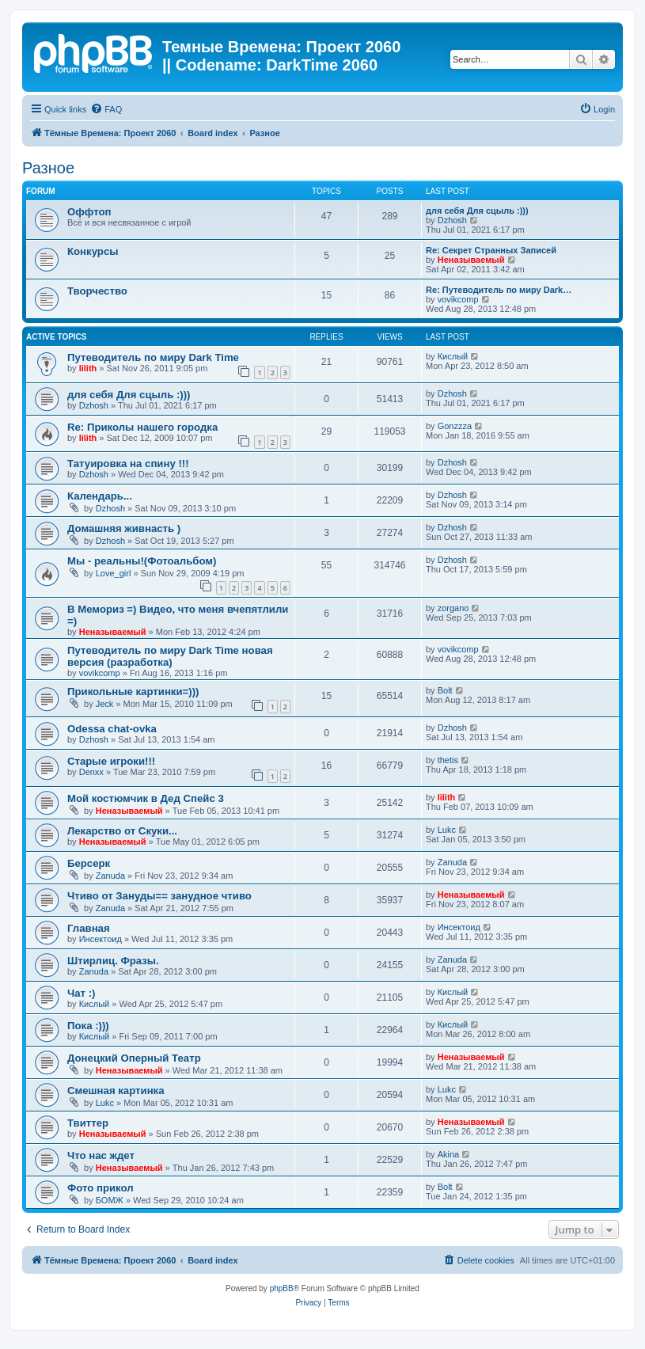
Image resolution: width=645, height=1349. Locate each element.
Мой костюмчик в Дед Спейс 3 (145, 798)
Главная (88, 928)
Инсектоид (100, 939)
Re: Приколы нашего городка (142, 427)
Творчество (97, 291)
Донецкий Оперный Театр (134, 1058)
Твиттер (87, 1123)
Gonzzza (455, 426)
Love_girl (113, 573)
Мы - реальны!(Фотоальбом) (142, 561)
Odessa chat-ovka (112, 729)
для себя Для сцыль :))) (477, 210)
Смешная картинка (116, 1090)
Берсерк (88, 863)
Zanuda (110, 875)
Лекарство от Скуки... (122, 831)
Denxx (91, 772)
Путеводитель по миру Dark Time (153, 357)
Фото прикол (100, 1188)
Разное (48, 168)
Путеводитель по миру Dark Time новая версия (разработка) (170, 656)
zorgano (453, 608)
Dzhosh (452, 220)
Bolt (445, 690)
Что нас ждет (101, 1155)
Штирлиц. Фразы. (113, 961)
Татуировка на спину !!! (128, 463)
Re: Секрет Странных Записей (491, 250)
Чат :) (81, 993)
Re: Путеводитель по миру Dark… (498, 289)
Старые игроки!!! (111, 761)
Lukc (447, 829)
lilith (88, 368)
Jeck (105, 704)
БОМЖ (109, 1200)
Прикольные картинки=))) (133, 691)
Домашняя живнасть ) (123, 528)
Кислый (453, 356)
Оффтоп (89, 212)
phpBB (282, 1288)
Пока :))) (88, 1026)
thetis (448, 760)
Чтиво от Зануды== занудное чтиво (159, 896)
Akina (449, 1154)
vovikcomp (458, 299)
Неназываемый (471, 259)
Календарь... (99, 496)
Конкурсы (92, 251)
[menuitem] (106, 109)
